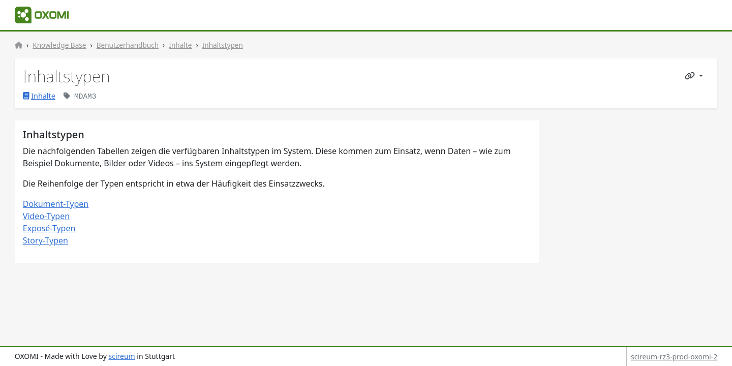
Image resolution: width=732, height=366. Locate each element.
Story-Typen (45, 240)
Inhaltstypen (222, 45)
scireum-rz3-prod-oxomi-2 (674, 356)
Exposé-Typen (49, 228)
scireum (121, 356)
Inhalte (180, 45)
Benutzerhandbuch (128, 45)
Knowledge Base (59, 45)
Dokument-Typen (55, 203)
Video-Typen (46, 216)
